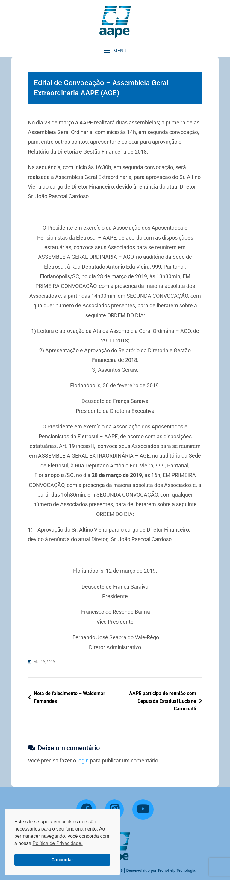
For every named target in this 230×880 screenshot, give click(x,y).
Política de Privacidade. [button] (57, 843)
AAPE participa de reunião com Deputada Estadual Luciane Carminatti (162, 701)
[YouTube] (143, 809)
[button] (115, 51)
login (83, 760)
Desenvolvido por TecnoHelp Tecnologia (160, 870)
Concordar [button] (62, 859)
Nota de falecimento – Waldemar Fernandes (69, 697)
